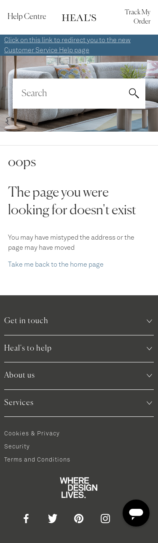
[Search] (79, 93)
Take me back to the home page (56, 264)
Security (17, 447)
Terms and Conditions (37, 460)
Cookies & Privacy (32, 434)
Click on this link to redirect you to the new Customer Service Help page (67, 45)
